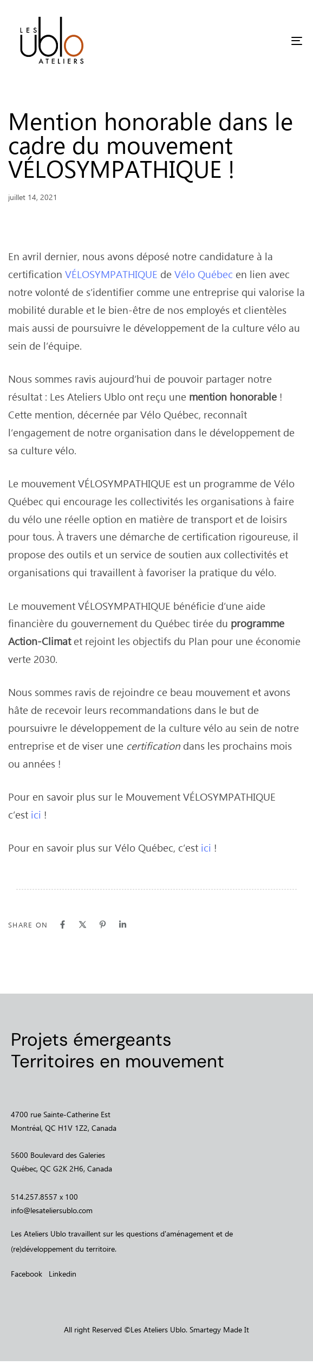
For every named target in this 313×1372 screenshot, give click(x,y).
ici (36, 814)
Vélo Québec (203, 274)
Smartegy (205, 1329)
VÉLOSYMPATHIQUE (111, 274)
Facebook (26, 1273)
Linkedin (62, 1273)
